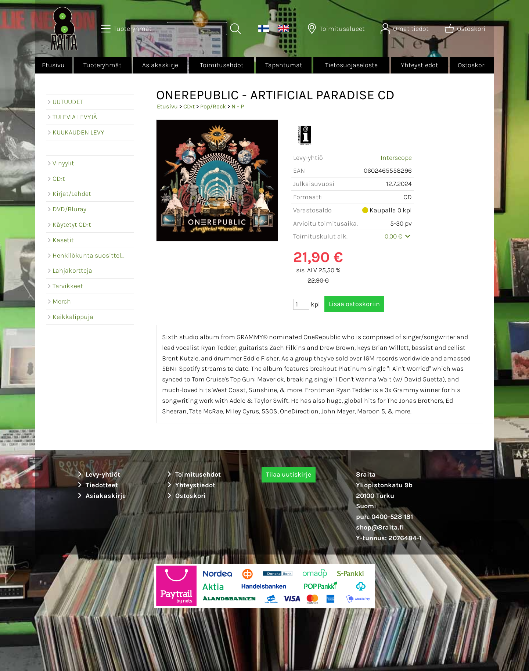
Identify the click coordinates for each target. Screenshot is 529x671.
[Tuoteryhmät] (127, 28)
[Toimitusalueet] (336, 28)
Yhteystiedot (419, 65)
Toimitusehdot (222, 65)
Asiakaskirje (160, 65)
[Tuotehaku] (197, 28)
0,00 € (398, 236)
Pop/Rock (213, 106)
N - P (237, 106)
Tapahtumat (283, 65)
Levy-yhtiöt (97, 474)
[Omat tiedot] (405, 28)
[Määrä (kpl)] (301, 304)
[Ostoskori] (465, 28)
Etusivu (53, 65)
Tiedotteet (96, 485)
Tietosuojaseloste (351, 65)
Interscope (396, 158)
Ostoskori (472, 65)
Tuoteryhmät (102, 65)
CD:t (189, 106)
